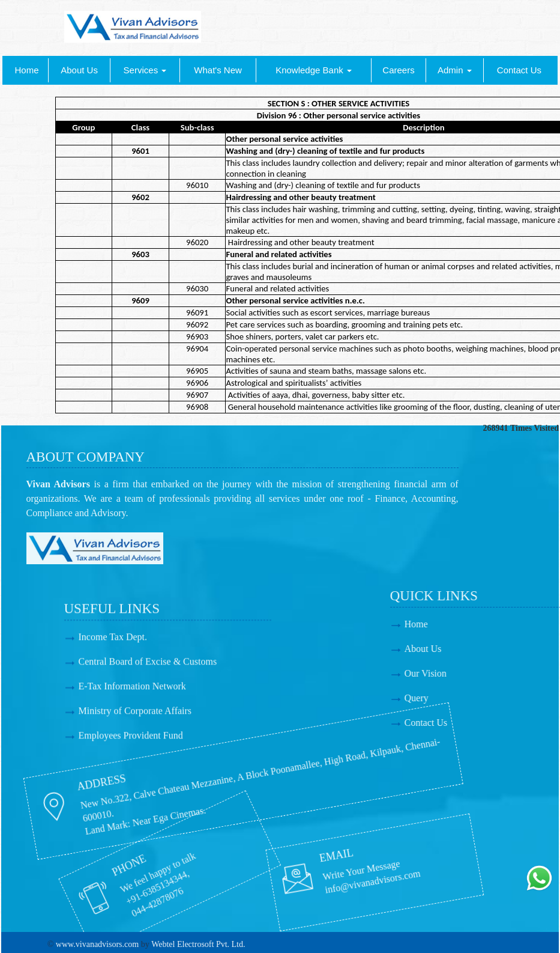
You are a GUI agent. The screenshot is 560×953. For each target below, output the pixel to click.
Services (145, 70)
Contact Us (519, 70)
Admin (455, 70)
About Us (79, 70)
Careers (398, 70)
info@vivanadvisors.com (292, 878)
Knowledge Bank (313, 70)
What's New (218, 70)
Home (27, 70)
